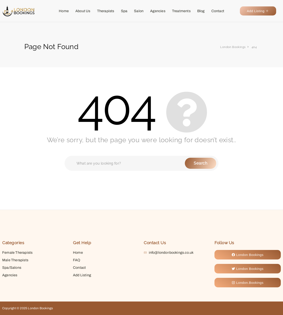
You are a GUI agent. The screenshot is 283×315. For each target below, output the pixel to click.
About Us (82, 11)
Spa (124, 11)
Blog (201, 11)
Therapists (105, 11)
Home (64, 11)
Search (200, 163)
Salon (138, 11)
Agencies (157, 11)
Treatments (181, 11)
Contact (217, 11)
